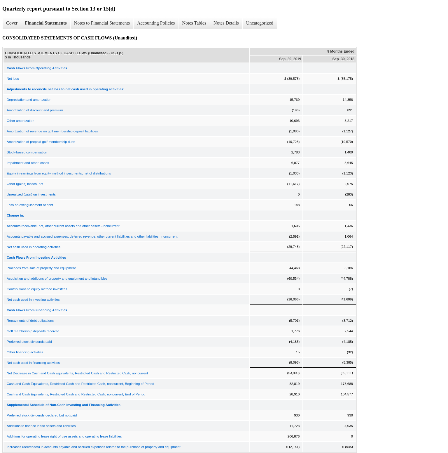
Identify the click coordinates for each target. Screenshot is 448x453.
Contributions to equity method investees (37, 289)
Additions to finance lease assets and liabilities (41, 426)
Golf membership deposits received (33, 331)
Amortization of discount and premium (35, 110)
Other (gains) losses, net (25, 184)
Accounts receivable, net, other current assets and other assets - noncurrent (63, 226)
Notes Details (226, 22)
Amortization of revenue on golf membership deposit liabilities (52, 131)
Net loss (13, 78)
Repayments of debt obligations (30, 320)
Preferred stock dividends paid (29, 341)
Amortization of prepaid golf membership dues (41, 141)
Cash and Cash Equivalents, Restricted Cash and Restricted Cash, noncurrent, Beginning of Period (80, 383)
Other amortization (20, 120)
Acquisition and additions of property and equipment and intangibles (57, 278)
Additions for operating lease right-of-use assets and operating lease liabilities (64, 436)
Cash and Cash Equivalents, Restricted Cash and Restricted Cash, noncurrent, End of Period (76, 394)
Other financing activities (25, 352)
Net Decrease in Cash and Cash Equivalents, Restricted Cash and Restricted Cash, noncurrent (77, 373)
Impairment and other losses (28, 163)
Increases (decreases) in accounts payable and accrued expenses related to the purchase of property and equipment (94, 447)
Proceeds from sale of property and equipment (41, 268)
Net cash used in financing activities (33, 362)
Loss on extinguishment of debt (30, 205)
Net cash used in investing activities (33, 299)
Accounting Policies (156, 22)
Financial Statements (46, 22)
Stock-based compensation (27, 152)
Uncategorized (259, 22)
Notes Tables (194, 22)
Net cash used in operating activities (33, 247)
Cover (12, 22)
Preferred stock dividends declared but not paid (42, 415)
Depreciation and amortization (29, 99)
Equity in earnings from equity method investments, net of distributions (59, 173)
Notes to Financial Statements (102, 22)
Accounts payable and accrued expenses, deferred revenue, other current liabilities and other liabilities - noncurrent (92, 236)
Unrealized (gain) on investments (31, 194)
